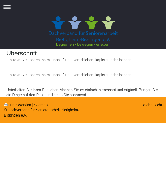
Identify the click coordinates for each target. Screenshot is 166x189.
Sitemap (41, 105)
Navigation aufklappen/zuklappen (83, 7)
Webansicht (152, 105)
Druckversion (18, 105)
